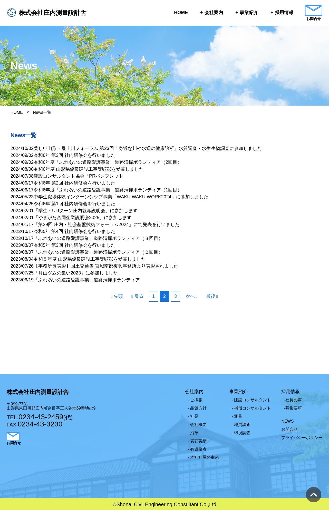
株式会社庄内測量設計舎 (53, 12)
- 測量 (237, 416)
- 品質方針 (197, 408)
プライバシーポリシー (301, 437)
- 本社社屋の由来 (203, 457)
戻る (138, 296)
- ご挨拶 (195, 400)
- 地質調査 (241, 424)
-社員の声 (293, 400)
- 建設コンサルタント (251, 400)
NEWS (287, 421)
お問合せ (289, 429)
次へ (190, 296)
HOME (181, 12)
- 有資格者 (197, 449)
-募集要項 (293, 408)
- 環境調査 (241, 433)
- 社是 (193, 416)
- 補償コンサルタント (251, 408)
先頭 (118, 296)
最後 (210, 296)
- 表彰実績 (197, 441)
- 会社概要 (197, 424)
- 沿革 (193, 433)
